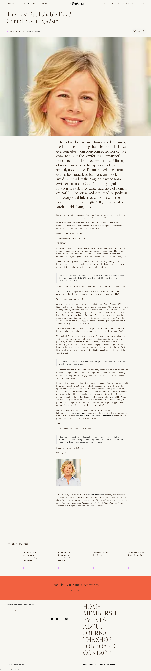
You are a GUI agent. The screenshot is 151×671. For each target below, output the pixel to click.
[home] (76, 3)
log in (141, 4)
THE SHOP (97, 640)
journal (103, 4)
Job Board (99, 647)
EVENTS (94, 620)
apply (44, 4)
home (92, 607)
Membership (11, 4)
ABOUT (93, 627)
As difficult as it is (64, 291)
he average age (77, 413)
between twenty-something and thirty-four (94, 416)
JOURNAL (97, 634)
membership (102, 614)
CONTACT (97, 653)
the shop (115, 4)
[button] (24, 3)
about (35, 4)
